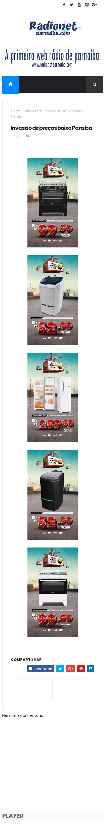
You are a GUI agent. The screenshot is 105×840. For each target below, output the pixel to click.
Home (16, 111)
